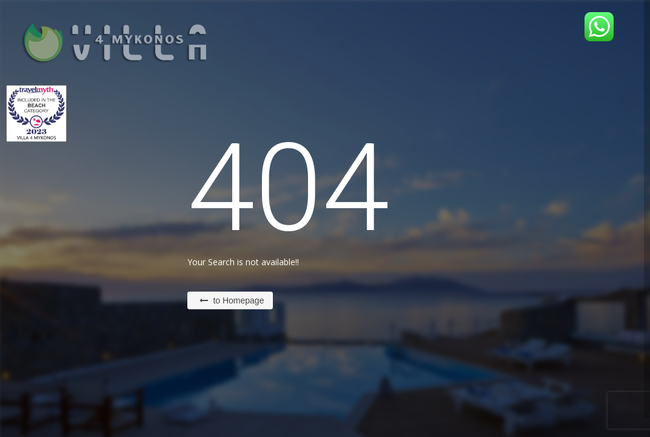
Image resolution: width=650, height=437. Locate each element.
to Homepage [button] (231, 300)
